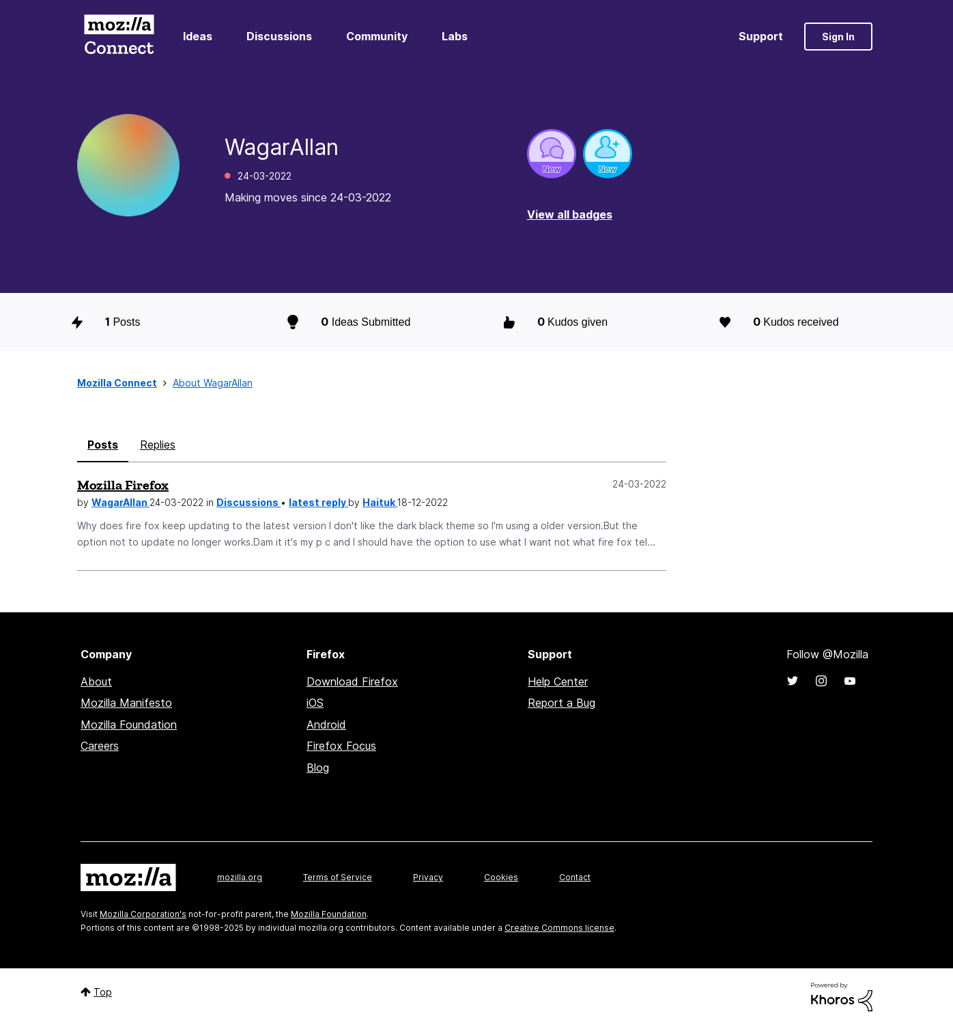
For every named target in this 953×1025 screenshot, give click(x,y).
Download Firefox (352, 681)
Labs (455, 36)
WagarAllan (120, 502)
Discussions (279, 36)
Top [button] (103, 992)
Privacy (428, 877)
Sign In (838, 36)
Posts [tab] (102, 444)
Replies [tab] (157, 444)
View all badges (569, 214)
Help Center (558, 681)
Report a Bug (561, 703)
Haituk (379, 502)
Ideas (197, 36)
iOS (315, 703)
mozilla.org (239, 877)
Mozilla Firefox (123, 485)
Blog (318, 767)
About (96, 681)
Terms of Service (337, 877)
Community (377, 36)
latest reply (318, 502)
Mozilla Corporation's (143, 914)
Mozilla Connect (119, 36)
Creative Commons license (559, 928)
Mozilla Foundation (129, 724)
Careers (100, 746)
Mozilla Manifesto (126, 703)
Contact (575, 877)
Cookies (501, 877)
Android (326, 724)
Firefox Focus (341, 746)
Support (761, 36)
